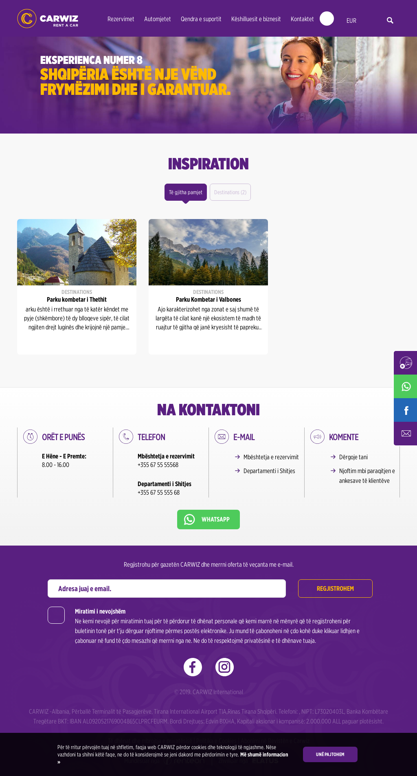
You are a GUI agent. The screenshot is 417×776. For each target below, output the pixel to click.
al (368, 21)
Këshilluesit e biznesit (256, 19)
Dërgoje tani (353, 457)
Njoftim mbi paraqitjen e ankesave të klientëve (367, 475)
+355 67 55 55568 (158, 465)
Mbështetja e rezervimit (271, 457)
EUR (351, 20)
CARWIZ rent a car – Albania (47, 18)
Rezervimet (121, 19)
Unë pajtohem (330, 754)
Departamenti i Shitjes (269, 471)
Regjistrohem (335, 588)
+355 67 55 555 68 (159, 492)
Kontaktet (302, 19)
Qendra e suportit (201, 19)
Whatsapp (216, 519)
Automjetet (157, 19)
